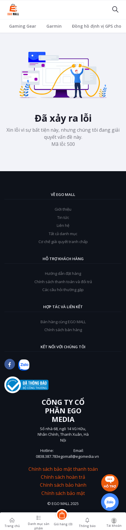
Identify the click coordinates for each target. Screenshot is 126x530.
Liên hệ (63, 225)
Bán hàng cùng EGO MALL (63, 321)
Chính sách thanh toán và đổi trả (63, 281)
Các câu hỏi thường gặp (63, 289)
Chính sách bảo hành (63, 485)
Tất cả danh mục (63, 233)
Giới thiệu (63, 209)
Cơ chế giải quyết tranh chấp (63, 241)
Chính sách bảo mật (63, 493)
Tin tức (63, 217)
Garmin (54, 26)
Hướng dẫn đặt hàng (63, 273)
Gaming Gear (22, 26)
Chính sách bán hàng (63, 329)
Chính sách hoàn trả (63, 477)
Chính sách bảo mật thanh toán (63, 469)
